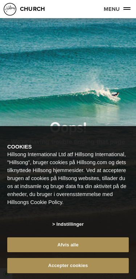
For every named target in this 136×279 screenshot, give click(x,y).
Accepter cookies (68, 265)
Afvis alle (67, 244)
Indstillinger (70, 224)
